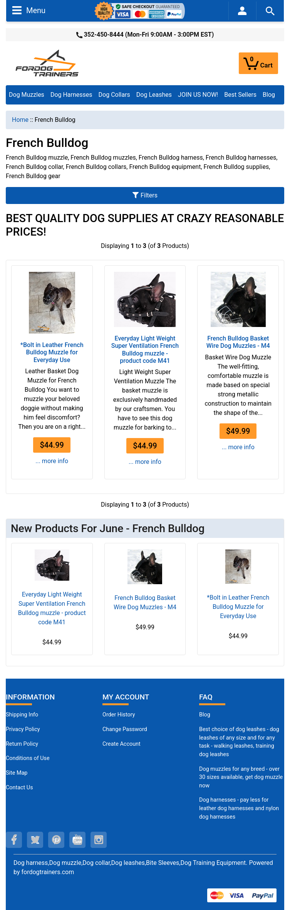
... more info (51, 461)
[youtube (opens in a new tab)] (77, 840)
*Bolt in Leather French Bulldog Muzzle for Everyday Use (52, 352)
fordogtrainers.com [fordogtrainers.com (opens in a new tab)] (47, 872)
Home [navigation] (20, 119)
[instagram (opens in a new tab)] (98, 840)
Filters (145, 195)
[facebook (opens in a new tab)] (14, 840)
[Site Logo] (48, 62)
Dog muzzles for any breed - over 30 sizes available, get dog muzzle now (241, 777)
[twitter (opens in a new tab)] (35, 840)
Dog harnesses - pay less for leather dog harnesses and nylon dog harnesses (239, 808)
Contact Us (19, 787)
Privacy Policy (23, 729)
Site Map (16, 773)
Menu (28, 10)
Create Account (121, 744)
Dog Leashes (154, 94)
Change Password (124, 729)
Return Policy (22, 744)
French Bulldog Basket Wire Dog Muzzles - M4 (238, 342)
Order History (118, 714)
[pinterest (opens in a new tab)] (56, 840)
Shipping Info (22, 714)
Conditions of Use (28, 758)
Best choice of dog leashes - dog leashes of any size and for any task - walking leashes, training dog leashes (239, 742)
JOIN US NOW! (198, 94)
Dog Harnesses (71, 94)
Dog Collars (114, 94)
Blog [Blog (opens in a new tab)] (269, 94)
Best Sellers (240, 94)
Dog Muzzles (26, 94)
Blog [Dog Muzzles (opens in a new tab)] (204, 714)
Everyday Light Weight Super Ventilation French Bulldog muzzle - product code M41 (145, 349)
